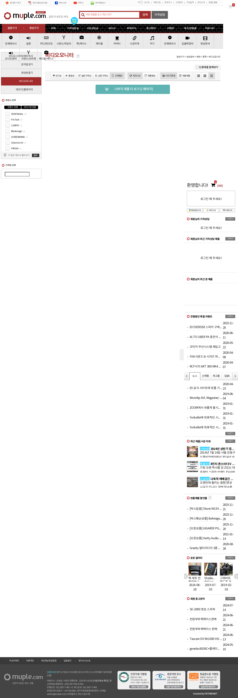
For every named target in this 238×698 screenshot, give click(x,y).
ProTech (16, 120)
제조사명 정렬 (30, 107)
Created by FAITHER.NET (205, 693)
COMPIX (16, 125)
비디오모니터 (26, 81)
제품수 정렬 (12, 107)
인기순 (57, 75)
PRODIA (16, 148)
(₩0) (220, 186)
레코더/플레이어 (24, 89)
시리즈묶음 (168, 75)
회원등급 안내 (195, 210)
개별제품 (184, 75)
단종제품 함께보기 (208, 67)
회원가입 (157, 2)
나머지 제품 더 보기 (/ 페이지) (129, 89)
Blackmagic (18, 131)
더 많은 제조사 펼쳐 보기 (19, 155)
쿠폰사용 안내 (227, 210)
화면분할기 (27, 72)
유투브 (78, 2)
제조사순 (135, 75)
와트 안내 (211, 210)
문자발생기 (27, 64)
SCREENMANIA (19, 137)
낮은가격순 (101, 75)
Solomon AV (18, 143)
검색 (145, 15)
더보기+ (230, 219)
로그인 (147, 2)
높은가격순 (84, 75)
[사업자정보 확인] (100, 681)
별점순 (69, 75)
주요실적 (190, 2)
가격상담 (159, 15)
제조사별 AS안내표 (37, 2)
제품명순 (149, 75)
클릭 (36, 155)
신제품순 (117, 75)
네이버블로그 (98, 2)
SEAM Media (19, 114)
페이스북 (60, 2)
